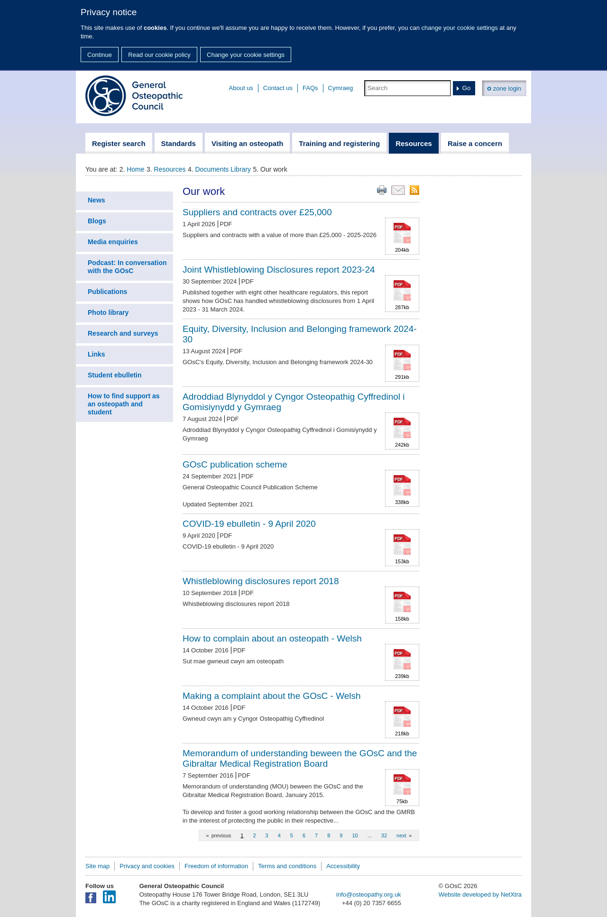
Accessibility (343, 866)
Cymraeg (340, 88)
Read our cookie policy (159, 54)
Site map (97, 866)
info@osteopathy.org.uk (368, 894)
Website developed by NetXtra (480, 894)
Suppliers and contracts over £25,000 (257, 212)
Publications (107, 291)
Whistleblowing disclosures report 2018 (261, 581)
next (401, 835)
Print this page (381, 190)
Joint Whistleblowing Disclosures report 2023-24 (279, 270)
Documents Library (223, 169)
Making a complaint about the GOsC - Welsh (272, 696)
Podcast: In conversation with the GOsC (127, 267)
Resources (170, 169)
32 (384, 835)
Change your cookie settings (246, 54)
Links (96, 354)
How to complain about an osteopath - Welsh (272, 638)
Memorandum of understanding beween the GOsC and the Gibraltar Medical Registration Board (300, 758)
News (96, 200)
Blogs (97, 221)
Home (135, 169)
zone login (504, 88)
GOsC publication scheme (235, 464)
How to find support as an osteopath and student (124, 404)
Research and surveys (123, 333)
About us (241, 88)
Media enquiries (113, 242)
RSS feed (414, 190)
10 (355, 835)
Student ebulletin (115, 375)
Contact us (278, 88)
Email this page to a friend (398, 190)
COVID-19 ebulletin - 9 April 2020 (249, 524)
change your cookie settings (460, 27)
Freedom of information (216, 866)
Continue (99, 54)
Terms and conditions (287, 866)
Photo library (108, 312)
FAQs (310, 88)
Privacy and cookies (147, 866)
